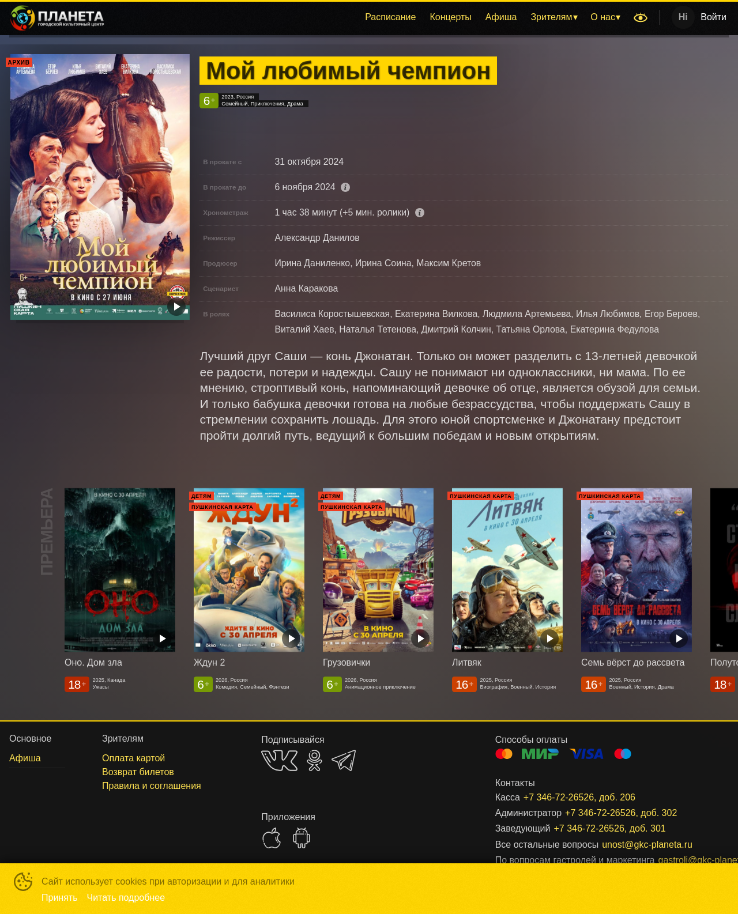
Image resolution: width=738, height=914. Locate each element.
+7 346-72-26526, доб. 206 (579, 797)
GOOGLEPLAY (301, 838)
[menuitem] (390, 17)
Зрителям (551, 17)
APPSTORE (271, 838)
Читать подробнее (126, 897)
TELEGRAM (344, 760)
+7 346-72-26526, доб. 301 (609, 828)
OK (314, 760)
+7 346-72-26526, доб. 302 (621, 813)
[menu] (371, 17)
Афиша (501, 17)
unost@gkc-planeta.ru (647, 844)
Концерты (450, 17)
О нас (602, 17)
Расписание (390, 17)
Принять (60, 897)
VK (279, 760)
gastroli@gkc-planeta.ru (679, 860)
